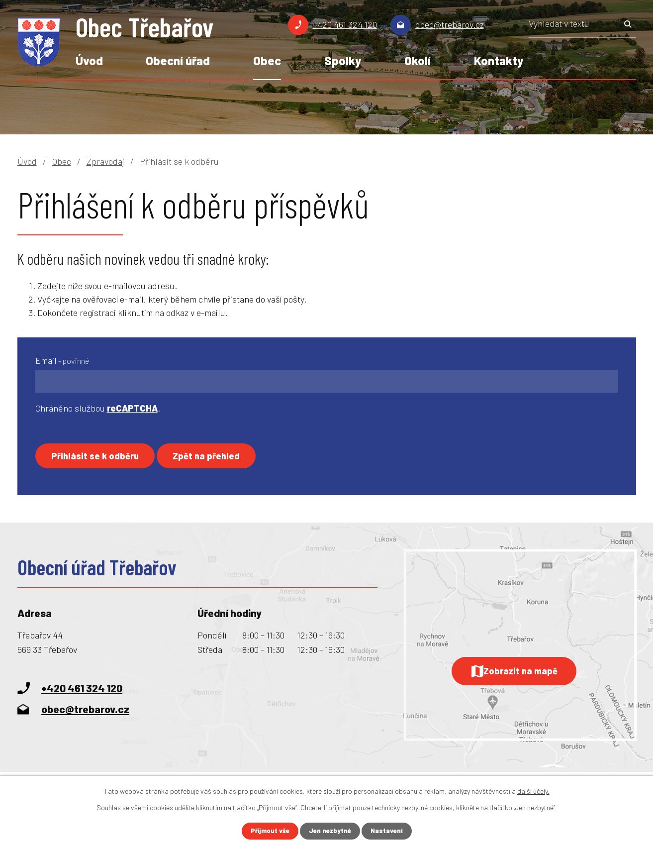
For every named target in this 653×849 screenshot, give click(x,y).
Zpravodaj (105, 161)
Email (62, 360)
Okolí (417, 60)
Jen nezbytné (330, 831)
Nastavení (389, 831)
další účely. (533, 790)
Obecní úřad (178, 60)
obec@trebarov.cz (449, 24)
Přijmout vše (267, 831)
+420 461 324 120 (345, 24)
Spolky (342, 60)
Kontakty (498, 60)
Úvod (89, 60)
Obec (267, 60)
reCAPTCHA (132, 408)
